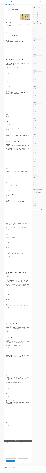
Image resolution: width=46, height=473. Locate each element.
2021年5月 (35, 136)
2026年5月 (35, 29)
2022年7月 (35, 111)
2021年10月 (35, 127)
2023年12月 (35, 81)
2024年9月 (35, 65)
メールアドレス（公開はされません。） (21, 459)
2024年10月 (35, 63)
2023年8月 (35, 88)
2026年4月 (35, 31)
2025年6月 (35, 49)
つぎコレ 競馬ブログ (8, 1)
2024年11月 (35, 61)
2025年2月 (35, 56)
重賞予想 (35, 205)
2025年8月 (35, 45)
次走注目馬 (35, 201)
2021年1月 (35, 143)
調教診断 (35, 203)
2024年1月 (35, 79)
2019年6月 (35, 177)
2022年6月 (35, 113)
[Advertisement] (18, 52)
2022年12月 (35, 102)
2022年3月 (35, 118)
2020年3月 (35, 161)
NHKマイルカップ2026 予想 (37, 7)
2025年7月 (35, 47)
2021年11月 (35, 125)
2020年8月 (35, 152)
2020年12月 (35, 145)
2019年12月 (35, 166)
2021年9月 (35, 129)
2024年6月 (35, 70)
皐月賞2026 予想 (36, 12)
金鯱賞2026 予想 (36, 21)
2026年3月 (35, 33)
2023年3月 (35, 97)
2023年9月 (35, 86)
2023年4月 (35, 95)
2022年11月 (35, 104)
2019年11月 (35, 168)
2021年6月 (35, 134)
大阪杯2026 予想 (36, 16)
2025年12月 (35, 38)
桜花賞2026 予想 (36, 14)
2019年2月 (35, 184)
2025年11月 (35, 40)
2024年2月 (35, 77)
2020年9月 (35, 150)
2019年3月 (35, 182)
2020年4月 (35, 159)
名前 (6, 459)
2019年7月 (35, 175)
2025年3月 (35, 54)
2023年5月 (35, 93)
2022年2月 (35, 120)
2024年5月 (35, 72)
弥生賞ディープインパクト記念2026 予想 (38, 23)
